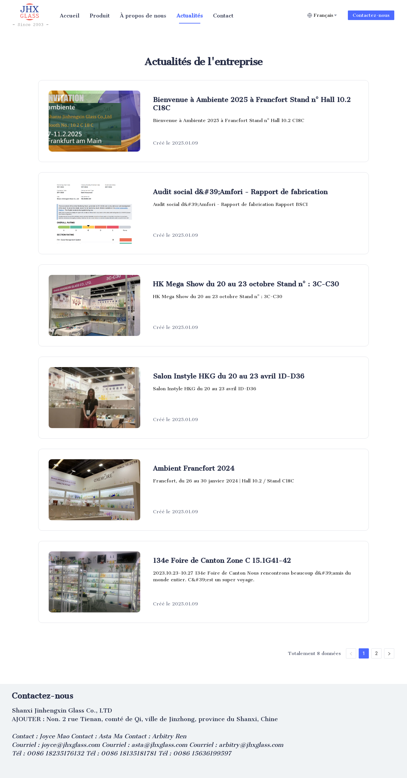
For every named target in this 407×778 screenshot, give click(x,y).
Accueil (69, 15)
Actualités (189, 15)
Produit (100, 15)
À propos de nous (143, 15)
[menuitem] (70, 15)
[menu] (181, 15)
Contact (223, 15)
